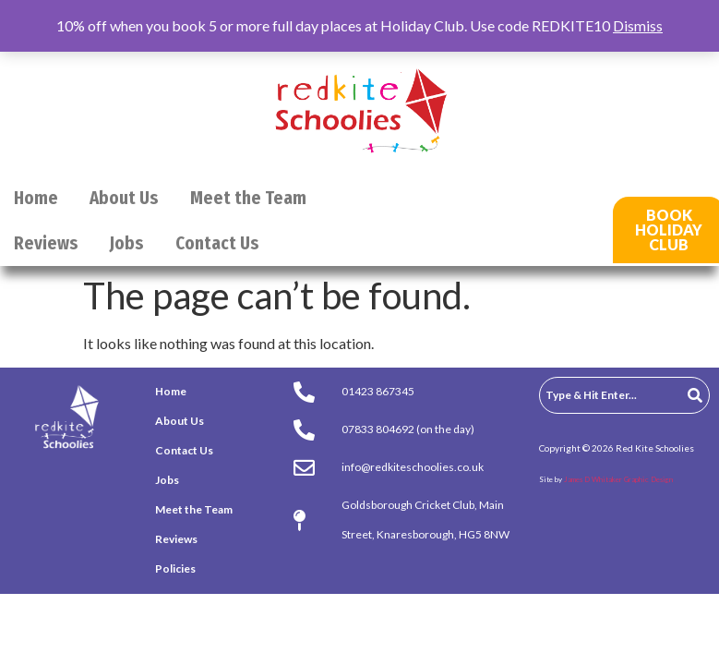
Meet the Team (248, 198)
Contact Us (217, 243)
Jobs (127, 243)
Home (36, 198)
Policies (175, 568)
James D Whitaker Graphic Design (618, 479)
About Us (124, 198)
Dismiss (638, 25)
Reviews (46, 243)
